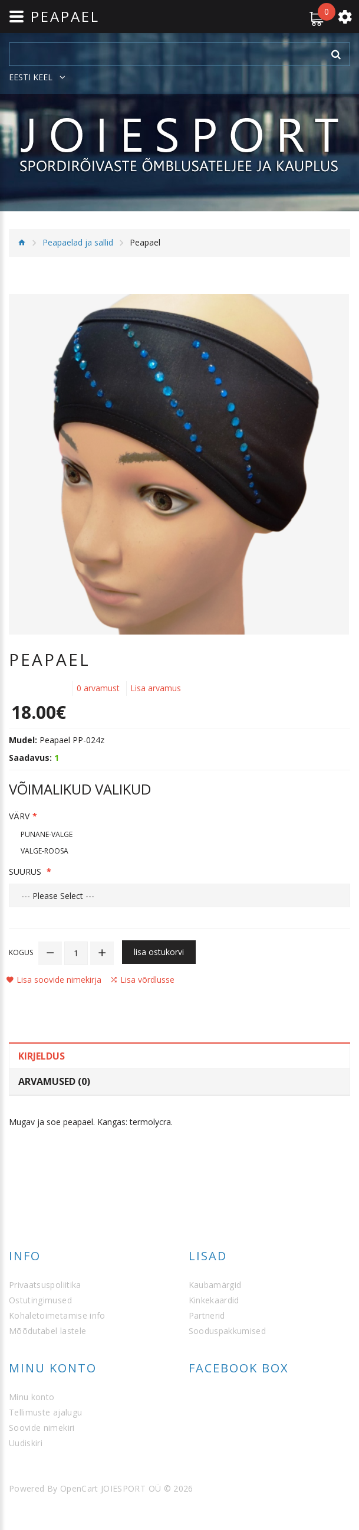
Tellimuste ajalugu (45, 1412)
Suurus (26, 871)
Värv (19, 816)
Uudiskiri (25, 1443)
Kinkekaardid (214, 1300)
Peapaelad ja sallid (77, 242)
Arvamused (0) (54, 1081)
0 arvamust (98, 688)
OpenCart (79, 1488)
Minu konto (32, 1396)
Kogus (21, 952)
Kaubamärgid (215, 1284)
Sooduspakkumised (227, 1330)
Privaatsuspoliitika (45, 1284)
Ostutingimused (40, 1300)
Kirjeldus (41, 1056)
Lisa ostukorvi (159, 951)
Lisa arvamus (155, 688)
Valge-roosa (44, 851)
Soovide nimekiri (42, 1427)
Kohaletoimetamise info (57, 1315)
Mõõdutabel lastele (47, 1330)
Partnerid (207, 1315)
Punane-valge (47, 834)
